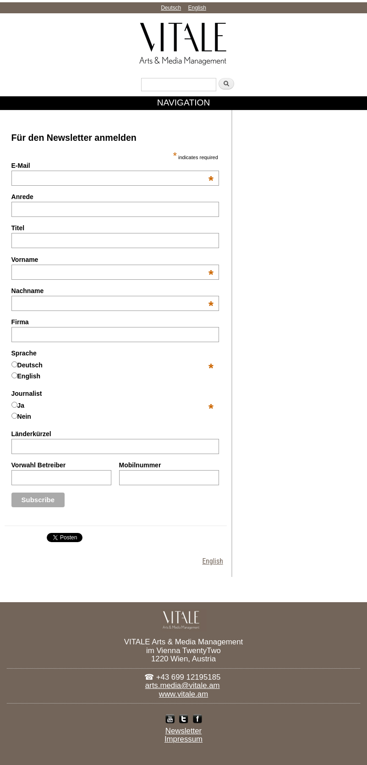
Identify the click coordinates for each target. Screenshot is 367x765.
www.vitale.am (183, 694)
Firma (20, 322)
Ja (21, 405)
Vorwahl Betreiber (38, 465)
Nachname (112, 290)
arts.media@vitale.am (182, 685)
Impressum (183, 739)
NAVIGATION (183, 102)
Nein (24, 416)
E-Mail (112, 165)
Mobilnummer (140, 465)
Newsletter (183, 731)
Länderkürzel (31, 434)
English (197, 8)
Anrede (22, 196)
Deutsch (171, 8)
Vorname (112, 259)
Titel (18, 228)
